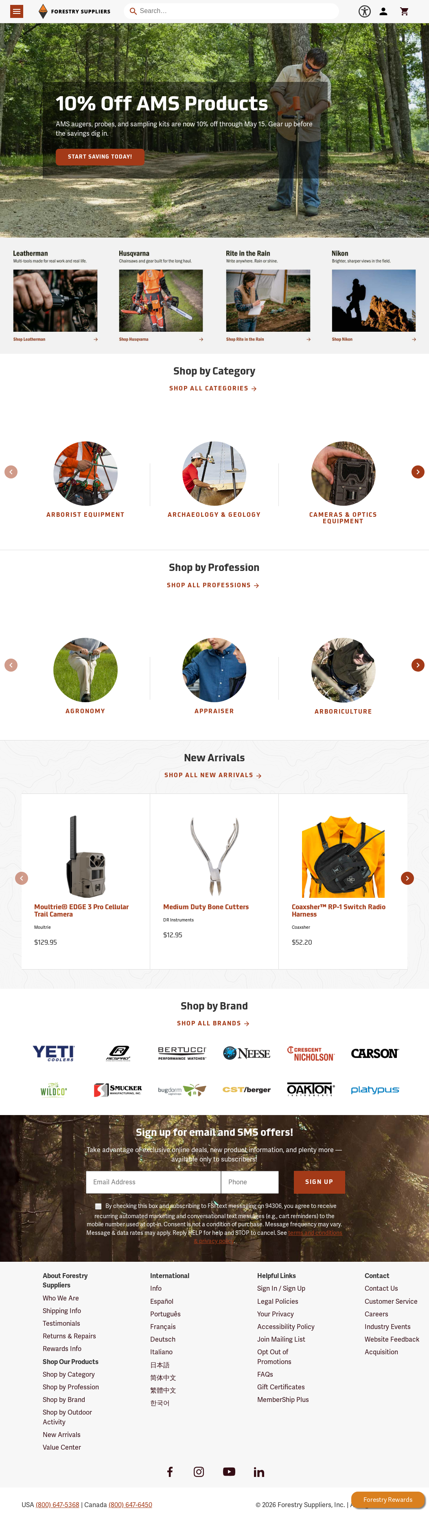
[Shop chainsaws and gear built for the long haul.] (161, 295)
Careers (376, 1314)
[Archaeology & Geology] (214, 485)
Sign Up (319, 1182)
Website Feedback (392, 1340)
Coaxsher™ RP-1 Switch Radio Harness (338, 911)
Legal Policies (277, 1302)
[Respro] (118, 1053)
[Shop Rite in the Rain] (268, 295)
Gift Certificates (281, 1387)
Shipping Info (62, 1311)
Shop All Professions (213, 585)
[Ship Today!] (374, 295)
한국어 (160, 1403)
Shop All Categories (213, 388)
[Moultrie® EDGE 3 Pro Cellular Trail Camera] (86, 881)
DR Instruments (178, 920)
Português (165, 1314)
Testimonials (61, 1324)
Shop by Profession (71, 1387)
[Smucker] (118, 1090)
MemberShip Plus (283, 1400)
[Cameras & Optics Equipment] (343, 485)
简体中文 (163, 1378)
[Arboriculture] (343, 678)
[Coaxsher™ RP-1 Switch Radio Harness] (343, 881)
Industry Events (388, 1327)
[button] (5, 471)
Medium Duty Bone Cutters (206, 907)
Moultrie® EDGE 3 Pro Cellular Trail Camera (81, 911)
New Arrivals (62, 1435)
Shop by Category (69, 1375)
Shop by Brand (64, 1400)
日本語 (160, 1365)
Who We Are (61, 1298)
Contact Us (381, 1289)
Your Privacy (275, 1314)
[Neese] (246, 1053)
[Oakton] (311, 1090)
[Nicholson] (311, 1053)
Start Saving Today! (100, 157)
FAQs (265, 1375)
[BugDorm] (182, 1090)
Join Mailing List (281, 1340)
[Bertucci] (182, 1053)
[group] (86, 485)
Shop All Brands (213, 1023)
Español (161, 1302)
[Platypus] (375, 1090)
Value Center (62, 1448)
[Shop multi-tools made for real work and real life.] (55, 295)
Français (163, 1327)
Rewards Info (62, 1349)
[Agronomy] (86, 678)
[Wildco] (54, 1090)
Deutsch (162, 1340)
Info (156, 1289)
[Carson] (375, 1053)
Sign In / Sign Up (281, 1289)
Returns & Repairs (69, 1336)
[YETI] (54, 1053)
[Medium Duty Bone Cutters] (214, 881)
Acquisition (381, 1352)
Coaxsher (301, 927)
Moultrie (42, 927)
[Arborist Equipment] (86, 485)
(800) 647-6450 (130, 1505)
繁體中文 (163, 1390)
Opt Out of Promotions (274, 1357)
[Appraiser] (214, 678)
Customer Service (391, 1302)
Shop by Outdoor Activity (67, 1417)
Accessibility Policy (286, 1327)
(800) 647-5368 (57, 1505)
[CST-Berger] (246, 1090)
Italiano (161, 1352)
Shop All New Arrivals (213, 776)
